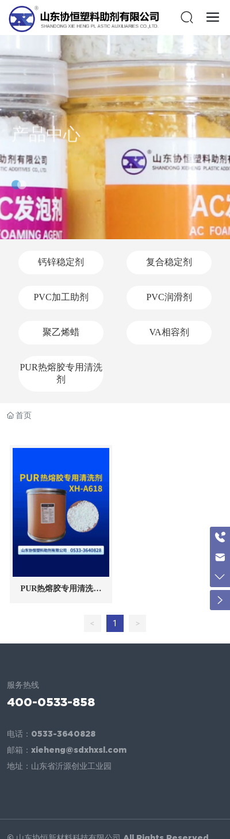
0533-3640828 (63, 733)
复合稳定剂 (169, 262)
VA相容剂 (169, 332)
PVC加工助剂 (60, 297)
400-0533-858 (51, 701)
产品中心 (46, 144)
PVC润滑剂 (168, 297)
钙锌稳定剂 (61, 262)
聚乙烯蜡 (61, 332)
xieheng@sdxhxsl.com (78, 749)
